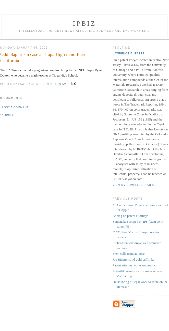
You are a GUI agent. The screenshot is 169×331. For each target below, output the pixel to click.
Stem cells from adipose (128, 253)
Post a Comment (15, 107)
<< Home (6, 114)
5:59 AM (60, 84)
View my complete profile (135, 185)
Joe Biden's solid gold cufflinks (133, 259)
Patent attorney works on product (135, 265)
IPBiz (84, 23)
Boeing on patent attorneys (130, 216)
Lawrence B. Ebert (128, 53)
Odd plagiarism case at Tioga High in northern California (43, 57)
